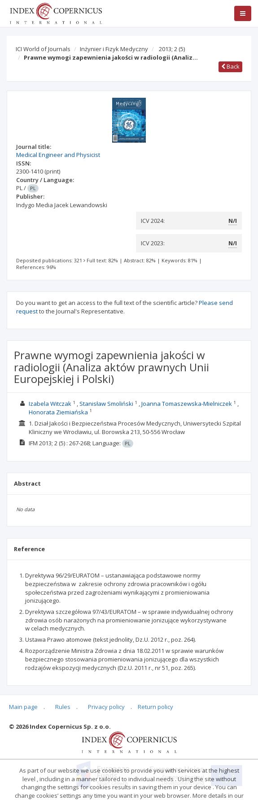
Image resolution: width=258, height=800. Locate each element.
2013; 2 (172, 49)
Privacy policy (106, 707)
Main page (23, 707)
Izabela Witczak (50, 404)
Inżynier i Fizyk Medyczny (114, 49)
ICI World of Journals (43, 49)
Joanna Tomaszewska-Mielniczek (186, 404)
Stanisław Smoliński (106, 404)
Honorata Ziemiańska (58, 412)
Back (230, 66)
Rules (62, 707)
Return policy (155, 707)
